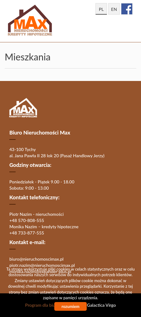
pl (101, 9)
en (114, 9)
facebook (127, 9)
